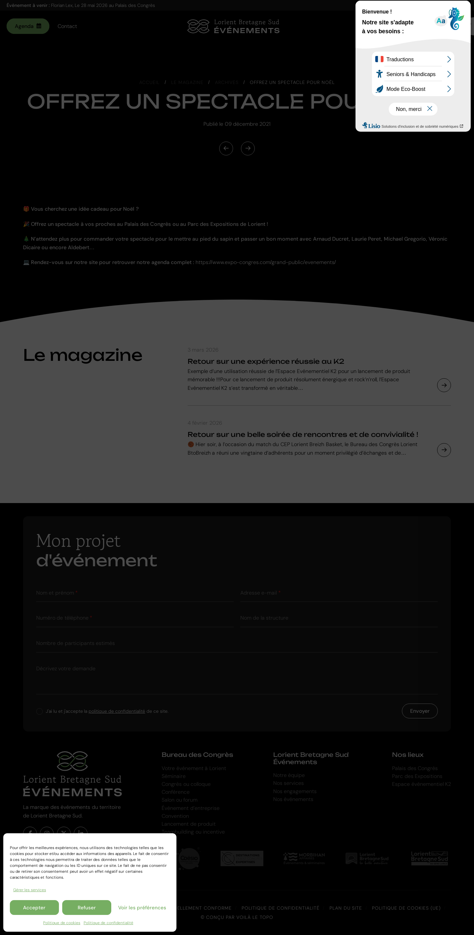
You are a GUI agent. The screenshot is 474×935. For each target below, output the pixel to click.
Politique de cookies (61, 922)
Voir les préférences (142, 907)
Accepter (34, 907)
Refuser (87, 907)
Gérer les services (29, 890)
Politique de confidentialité (108, 922)
